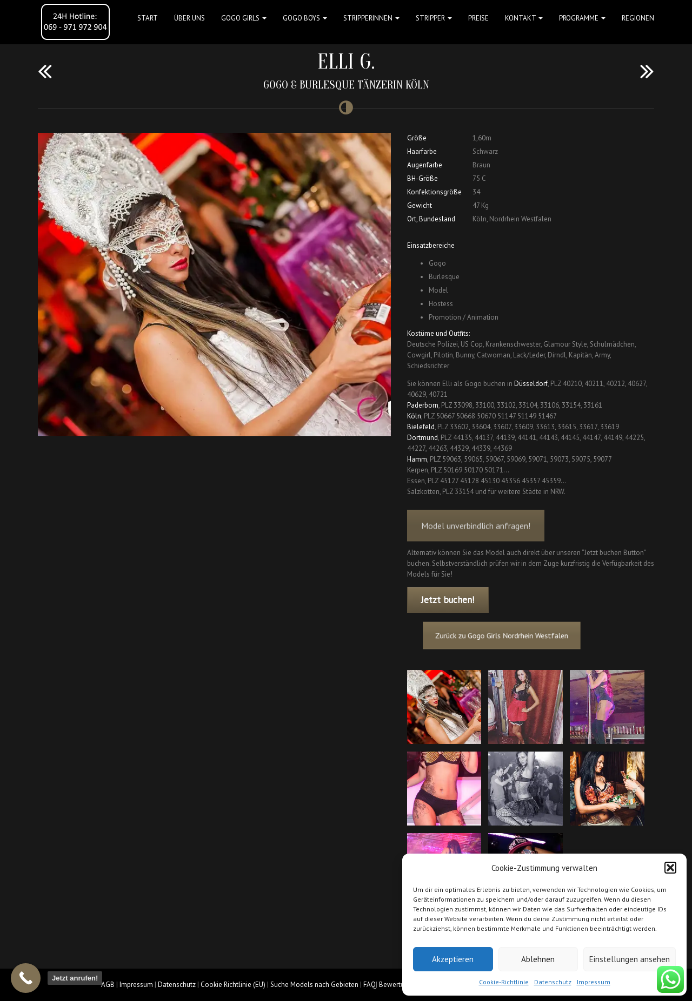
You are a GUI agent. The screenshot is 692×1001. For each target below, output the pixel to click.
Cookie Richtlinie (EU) (233, 984)
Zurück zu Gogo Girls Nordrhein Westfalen (508, 635)
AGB (108, 984)
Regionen (638, 18)
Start (147, 18)
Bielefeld (421, 426)
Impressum (593, 982)
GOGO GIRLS (244, 18)
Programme (582, 18)
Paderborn (422, 405)
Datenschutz (552, 982)
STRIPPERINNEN (371, 18)
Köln (414, 416)
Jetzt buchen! (447, 600)
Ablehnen (538, 959)
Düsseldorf (531, 383)
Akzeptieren (453, 959)
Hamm (417, 459)
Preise (478, 18)
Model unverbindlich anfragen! (475, 535)
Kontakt (524, 18)
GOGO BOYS (305, 18)
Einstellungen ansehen (629, 959)
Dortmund (422, 437)
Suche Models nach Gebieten (314, 984)
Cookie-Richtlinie (504, 982)
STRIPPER (434, 18)
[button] (670, 867)
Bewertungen (399, 984)
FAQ (369, 984)
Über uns (189, 18)
